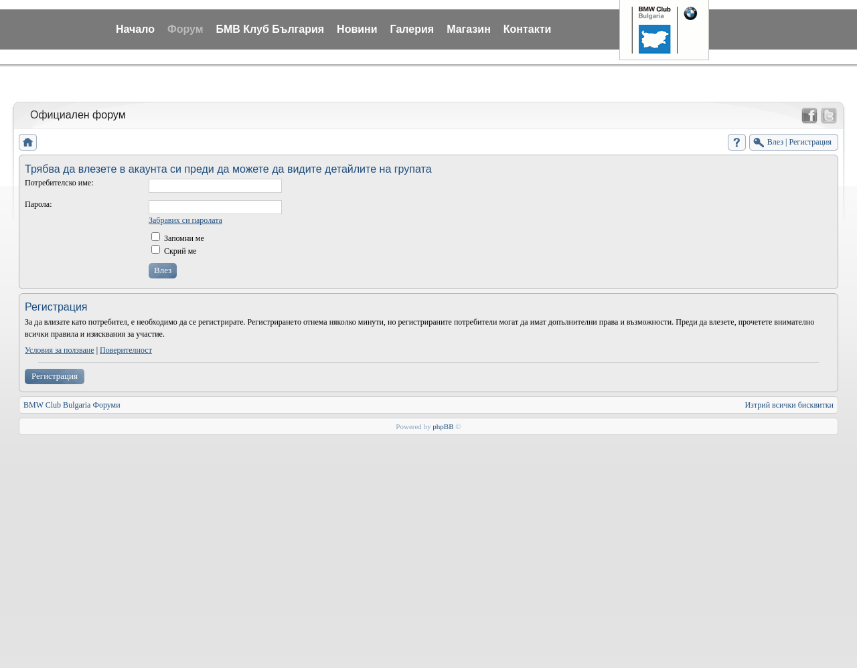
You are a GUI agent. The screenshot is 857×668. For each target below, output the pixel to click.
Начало (135, 29)
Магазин (469, 29)
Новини (357, 29)
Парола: (38, 204)
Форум (185, 29)
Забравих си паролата (185, 220)
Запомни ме (177, 238)
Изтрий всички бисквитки (789, 405)
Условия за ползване (59, 350)
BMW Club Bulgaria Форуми (72, 405)
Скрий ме (174, 251)
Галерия (412, 29)
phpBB (443, 426)
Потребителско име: (59, 182)
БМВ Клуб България (270, 29)
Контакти (527, 29)
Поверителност (126, 350)
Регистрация (54, 376)
